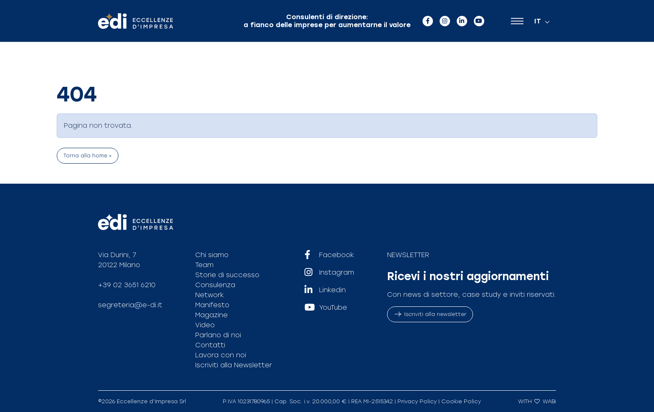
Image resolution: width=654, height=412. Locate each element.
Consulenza (215, 285)
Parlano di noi (218, 335)
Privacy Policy (417, 401)
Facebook (329, 255)
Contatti (210, 345)
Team (204, 265)
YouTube (325, 308)
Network (209, 295)
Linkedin (325, 290)
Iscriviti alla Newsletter (233, 365)
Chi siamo (212, 255)
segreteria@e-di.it (130, 305)
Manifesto (212, 305)
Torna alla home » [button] (87, 156)
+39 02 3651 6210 (127, 285)
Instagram (329, 273)
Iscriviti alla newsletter (430, 314)
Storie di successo (227, 275)
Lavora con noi (220, 355)
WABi (549, 401)
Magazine (211, 315)
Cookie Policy (461, 401)
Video (205, 325)
